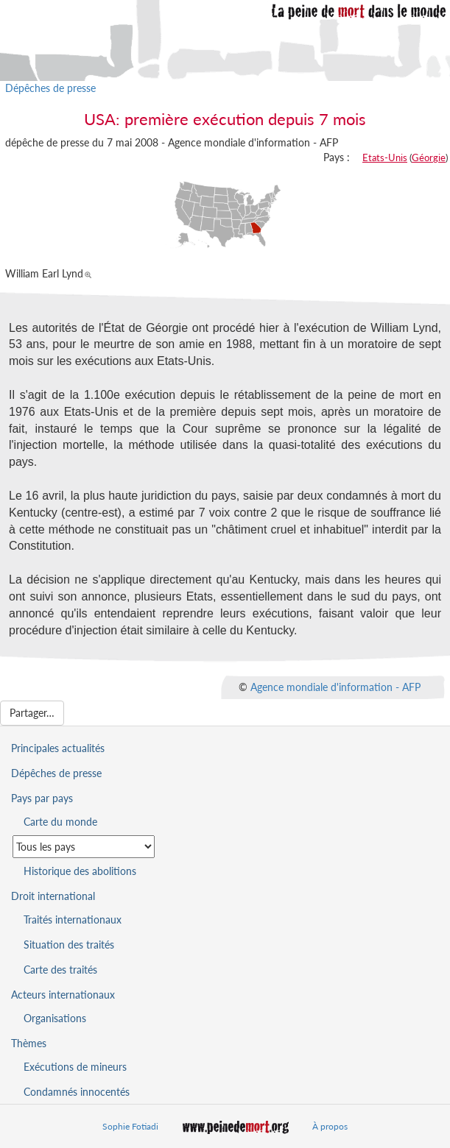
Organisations (55, 1018)
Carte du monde (60, 821)
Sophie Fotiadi (130, 1126)
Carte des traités (60, 969)
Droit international (53, 896)
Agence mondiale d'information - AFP (335, 686)
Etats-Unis (384, 157)
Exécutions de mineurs (75, 1066)
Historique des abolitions (80, 871)
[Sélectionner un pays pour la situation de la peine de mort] (84, 846)
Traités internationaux (73, 919)
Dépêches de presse (50, 88)
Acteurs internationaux (63, 994)
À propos (330, 1126)
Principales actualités (58, 748)
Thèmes (28, 1043)
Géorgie (429, 157)
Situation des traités (69, 944)
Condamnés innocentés (77, 1091)
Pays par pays (42, 798)
